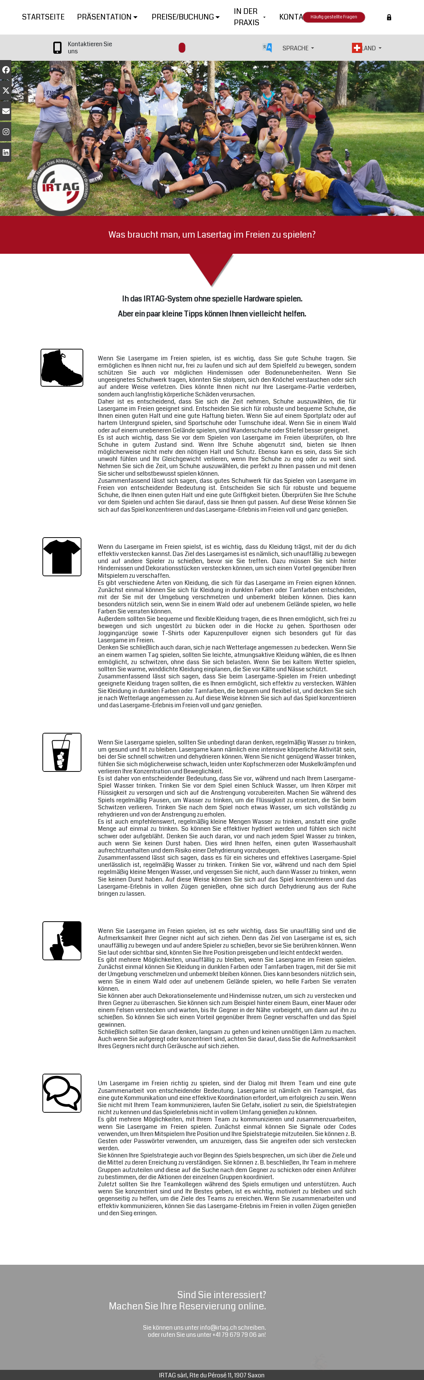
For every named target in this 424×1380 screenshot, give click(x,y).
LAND (369, 48)
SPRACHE (296, 48)
